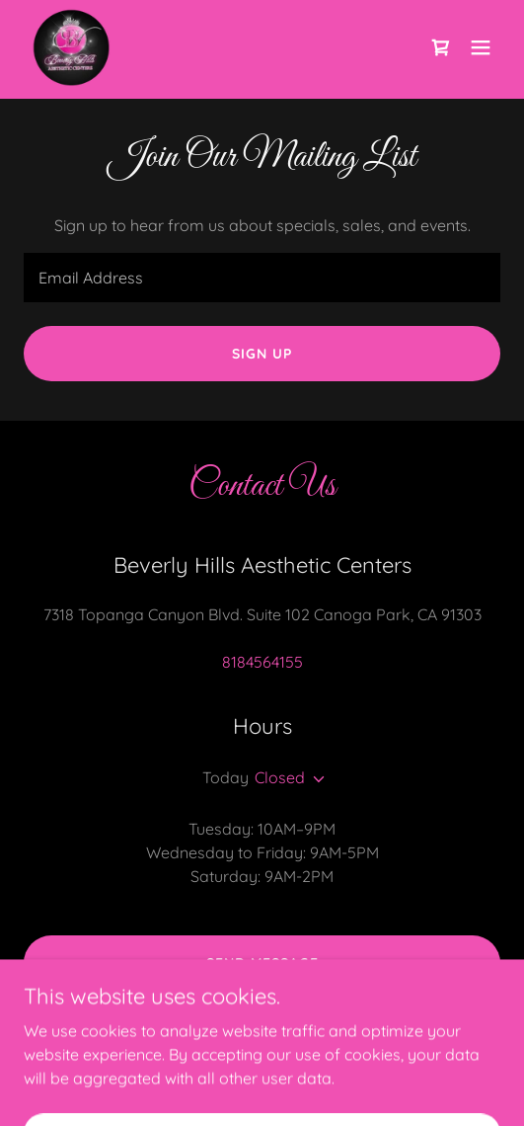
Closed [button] (280, 777)
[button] (480, 47)
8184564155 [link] (262, 662)
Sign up (262, 353)
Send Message (262, 963)
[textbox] (262, 277)
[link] (71, 47)
